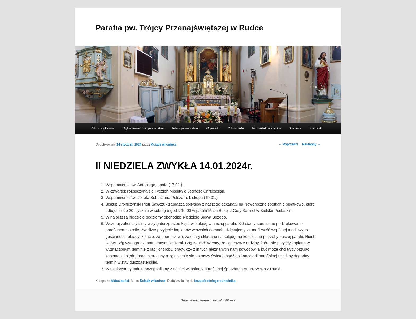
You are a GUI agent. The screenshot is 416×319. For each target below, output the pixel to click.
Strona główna (103, 128)
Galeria (295, 128)
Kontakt (315, 128)
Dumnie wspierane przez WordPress (208, 300)
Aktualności (120, 281)
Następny (311, 144)
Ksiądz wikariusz (163, 144)
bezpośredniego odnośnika (214, 281)
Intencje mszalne (185, 128)
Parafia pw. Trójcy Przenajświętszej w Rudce (179, 27)
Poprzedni (288, 144)
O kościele (236, 128)
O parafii (212, 128)
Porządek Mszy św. (266, 128)
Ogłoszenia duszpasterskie (143, 128)
